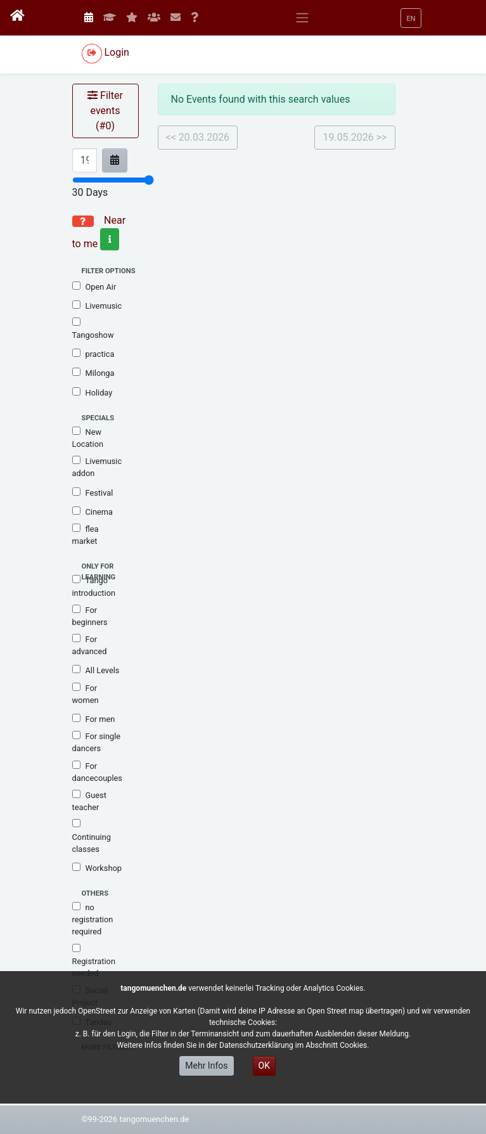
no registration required (92, 919)
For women (85, 694)
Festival (92, 492)
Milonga (93, 373)
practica (93, 354)
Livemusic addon (97, 467)
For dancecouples (97, 772)
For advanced (89, 645)
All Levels (96, 670)
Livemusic (97, 305)
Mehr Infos (206, 1065)
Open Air (94, 286)
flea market (85, 535)
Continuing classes (91, 836)
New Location (88, 438)
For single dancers (96, 742)
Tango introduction (94, 586)
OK (264, 1065)
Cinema (92, 511)
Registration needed (93, 961)
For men (93, 719)
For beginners (90, 616)
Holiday (92, 392)
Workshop (97, 868)
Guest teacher (89, 801)
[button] (410, 18)
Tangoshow (93, 329)
